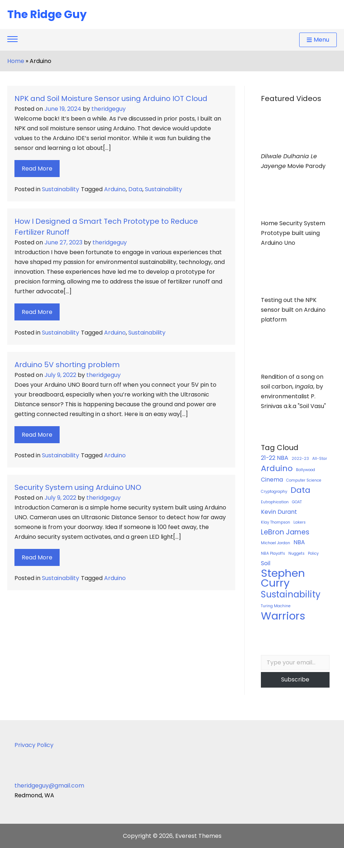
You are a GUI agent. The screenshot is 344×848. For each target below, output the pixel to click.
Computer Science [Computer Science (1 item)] (303, 480)
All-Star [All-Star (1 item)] (319, 458)
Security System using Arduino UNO (77, 487)
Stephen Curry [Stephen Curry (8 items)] (283, 578)
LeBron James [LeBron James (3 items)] (285, 532)
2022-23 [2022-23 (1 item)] (300, 458)
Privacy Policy (33, 745)
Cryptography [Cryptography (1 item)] (274, 491)
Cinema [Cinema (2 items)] (272, 479)
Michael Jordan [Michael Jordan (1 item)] (275, 543)
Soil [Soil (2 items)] (265, 563)
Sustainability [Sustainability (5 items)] (291, 594)
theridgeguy (108, 109)
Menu (318, 39)
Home (15, 61)
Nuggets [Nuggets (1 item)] (296, 553)
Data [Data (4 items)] (300, 490)
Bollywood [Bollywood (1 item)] (305, 470)
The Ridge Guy (47, 14)
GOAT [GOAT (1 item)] (297, 502)
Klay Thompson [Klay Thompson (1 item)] (275, 522)
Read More (37, 168)
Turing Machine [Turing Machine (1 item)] (276, 606)
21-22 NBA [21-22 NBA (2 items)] (274, 458)
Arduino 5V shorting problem (67, 365)
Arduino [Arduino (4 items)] (277, 468)
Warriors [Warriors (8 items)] (283, 616)
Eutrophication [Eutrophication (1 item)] (275, 502)
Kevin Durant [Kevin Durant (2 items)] (279, 512)
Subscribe (295, 679)
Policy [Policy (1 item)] (313, 553)
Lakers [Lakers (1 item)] (299, 522)
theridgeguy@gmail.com (49, 785)
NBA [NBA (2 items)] (299, 542)
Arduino (115, 189)
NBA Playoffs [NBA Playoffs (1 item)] (273, 553)
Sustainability (60, 189)
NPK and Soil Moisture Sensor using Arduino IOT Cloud (110, 98)
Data (135, 189)
